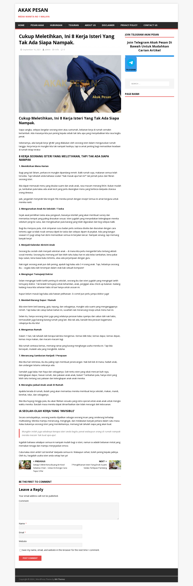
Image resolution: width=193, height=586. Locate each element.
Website (23, 541)
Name (22, 523)
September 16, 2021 (32, 49)
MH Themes (60, 579)
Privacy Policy (129, 25)
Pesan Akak (37, 25)
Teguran (73, 25)
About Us (90, 25)
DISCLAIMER (108, 25)
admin (48, 49)
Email (22, 532)
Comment (24, 500)
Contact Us (150, 25)
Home (21, 25)
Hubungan (56, 25)
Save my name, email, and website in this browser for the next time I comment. (61, 550)
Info (57, 49)
